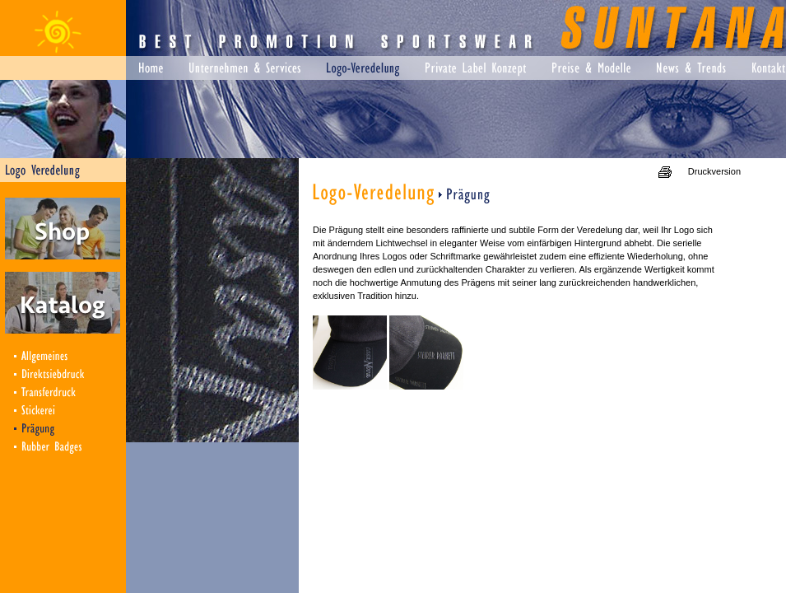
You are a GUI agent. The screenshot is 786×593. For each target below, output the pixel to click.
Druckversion (714, 171)
